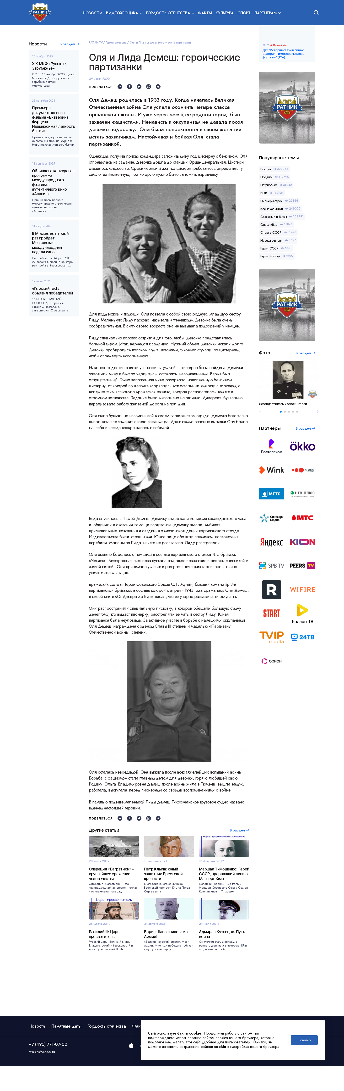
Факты (205, 13)
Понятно (304, 1040)
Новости (92, 13)
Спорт (244, 13)
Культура (225, 13)
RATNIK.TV (96, 42)
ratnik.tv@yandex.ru (42, 1076)
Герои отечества (116, 42)
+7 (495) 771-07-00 (48, 1069)
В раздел (67, 44)
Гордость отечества (107, 1051)
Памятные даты (66, 1051)
